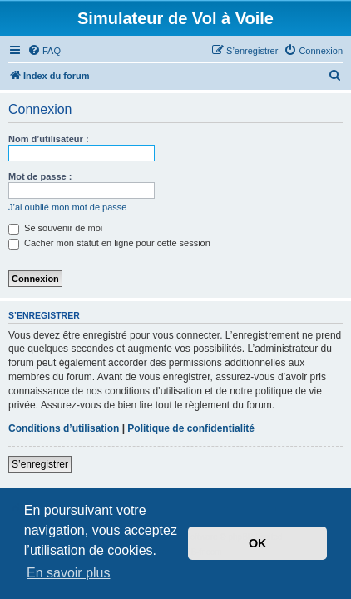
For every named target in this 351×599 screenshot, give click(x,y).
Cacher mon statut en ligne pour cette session (109, 243)
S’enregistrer (40, 464)
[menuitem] (44, 51)
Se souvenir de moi (55, 228)
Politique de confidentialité (191, 428)
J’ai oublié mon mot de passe (67, 207)
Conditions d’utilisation (63, 428)
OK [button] (258, 543)
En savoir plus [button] (69, 573)
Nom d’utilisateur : (48, 139)
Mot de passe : (40, 176)
